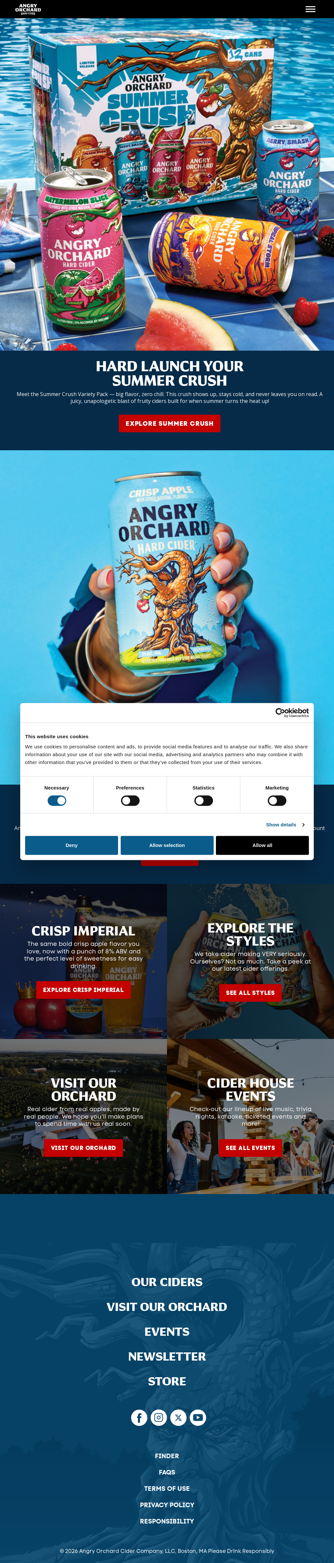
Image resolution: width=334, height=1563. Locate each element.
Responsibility (167, 1521)
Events (167, 1332)
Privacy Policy (167, 1505)
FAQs (167, 1472)
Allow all (262, 845)
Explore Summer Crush (170, 423)
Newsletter (167, 1357)
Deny (72, 845)
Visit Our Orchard (167, 1307)
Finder (167, 1456)
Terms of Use (167, 1488)
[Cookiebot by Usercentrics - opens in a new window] (280, 713)
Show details (281, 824)
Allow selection (167, 845)
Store (167, 1381)
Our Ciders (167, 1282)
